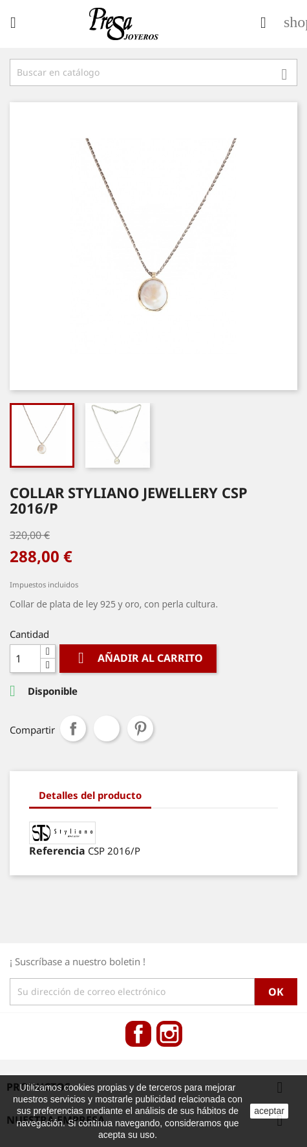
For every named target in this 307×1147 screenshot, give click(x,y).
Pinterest (140, 728)
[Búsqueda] (153, 72)
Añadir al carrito (138, 658)
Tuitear (107, 728)
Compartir (73, 728)
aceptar (269, 1111)
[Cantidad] (25, 658)
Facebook (138, 1034)
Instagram (169, 1034)
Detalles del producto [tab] (90, 795)
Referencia (57, 850)
